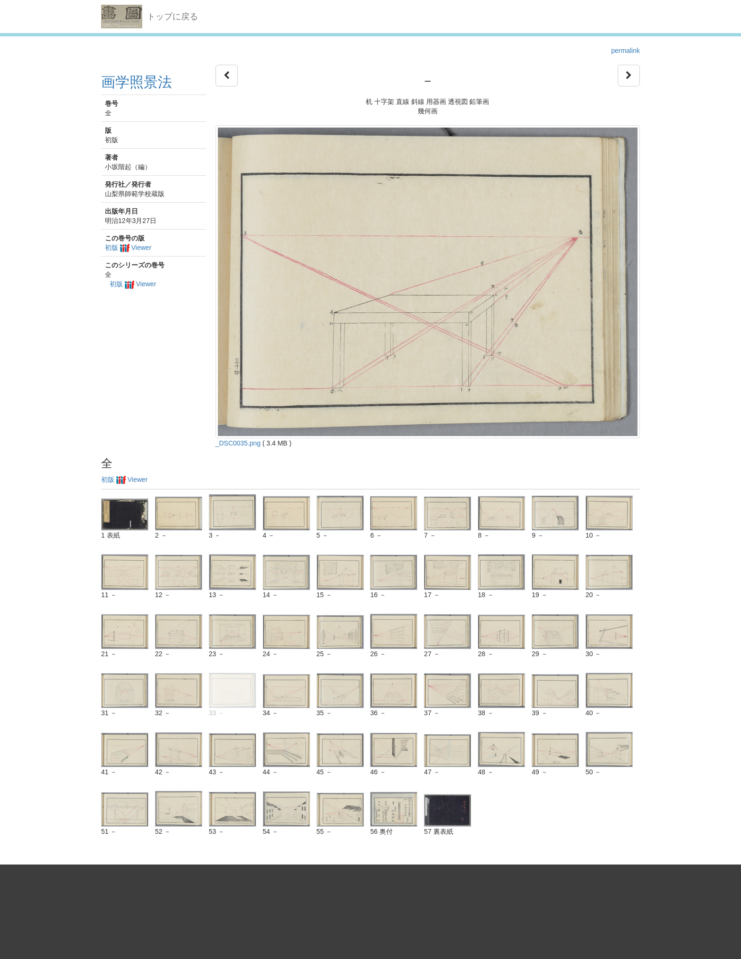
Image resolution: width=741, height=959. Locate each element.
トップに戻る (172, 16)
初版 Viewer (128, 247)
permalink (625, 50)
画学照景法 (136, 82)
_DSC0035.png (238, 443)
